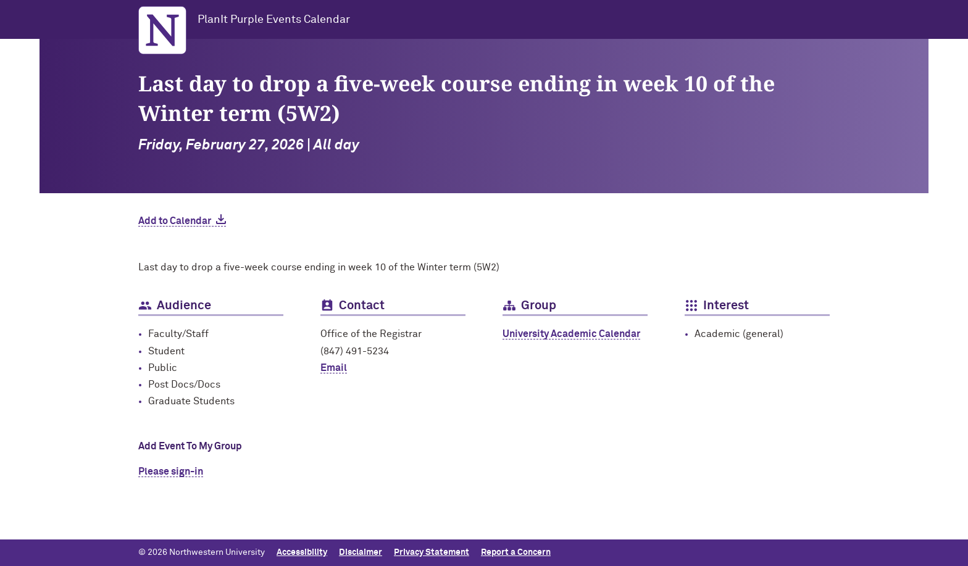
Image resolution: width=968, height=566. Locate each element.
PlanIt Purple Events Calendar (274, 19)
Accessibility (302, 552)
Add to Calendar (174, 221)
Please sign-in (170, 472)
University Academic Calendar (571, 334)
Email (333, 368)
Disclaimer (360, 552)
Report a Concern (516, 552)
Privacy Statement (431, 552)
